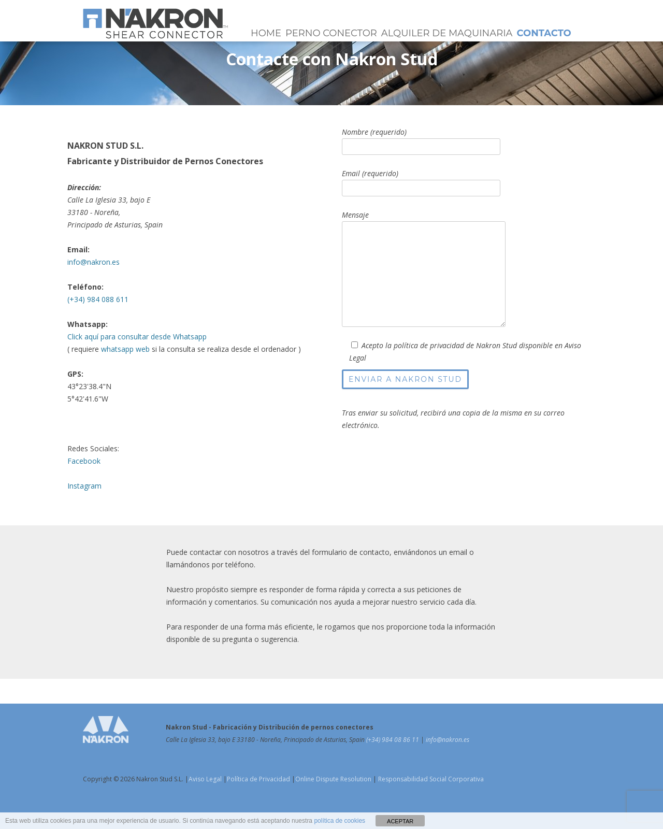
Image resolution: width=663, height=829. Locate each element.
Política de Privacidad (258, 779)
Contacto (544, 33)
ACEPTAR (400, 821)
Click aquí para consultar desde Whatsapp (137, 336)
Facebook (83, 461)
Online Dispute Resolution (333, 779)
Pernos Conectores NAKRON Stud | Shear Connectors (155, 23)
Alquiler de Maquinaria (447, 33)
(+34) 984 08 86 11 (393, 739)
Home (266, 33)
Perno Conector (331, 33)
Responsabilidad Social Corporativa (430, 779)
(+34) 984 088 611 (97, 299)
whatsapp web (125, 349)
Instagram (84, 486)
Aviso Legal (205, 779)
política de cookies (339, 820)
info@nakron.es (93, 262)
